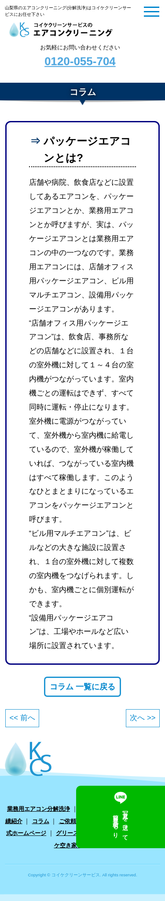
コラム (40, 821)
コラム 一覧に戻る (82, 686)
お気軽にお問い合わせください (80, 58)
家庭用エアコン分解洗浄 (111, 809)
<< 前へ (22, 718)
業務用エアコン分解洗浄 (38, 809)
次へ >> (142, 718)
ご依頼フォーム (79, 821)
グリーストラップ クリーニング (97, 833)
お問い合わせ (127, 821)
